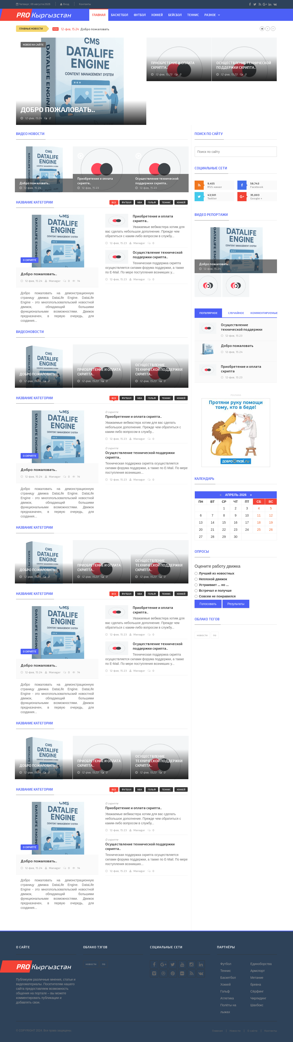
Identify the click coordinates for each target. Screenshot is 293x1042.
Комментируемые (263, 312)
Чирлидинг (258, 998)
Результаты (236, 604)
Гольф (152, 202)
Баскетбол (119, 15)
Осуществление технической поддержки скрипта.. (243, 65)
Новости (235, 1030)
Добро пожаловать (94, 29)
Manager (139, 243)
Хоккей (157, 15)
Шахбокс (256, 1005)
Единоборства (261, 964)
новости (202, 635)
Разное (210, 15)
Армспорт (257, 971)
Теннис (193, 15)
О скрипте (29, 259)
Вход (64, 4)
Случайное (236, 312)
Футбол (140, 15)
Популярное (208, 312)
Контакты (85, 4)
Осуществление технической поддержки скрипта (241, 329)
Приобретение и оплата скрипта (241, 368)
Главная (99, 15)
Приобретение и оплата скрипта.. (172, 65)
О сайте (252, 1030)
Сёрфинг (257, 991)
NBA (139, 202)
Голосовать (208, 604)
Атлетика (227, 998)
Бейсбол (175, 15)
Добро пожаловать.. (58, 109)
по (214, 635)
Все (114, 202)
